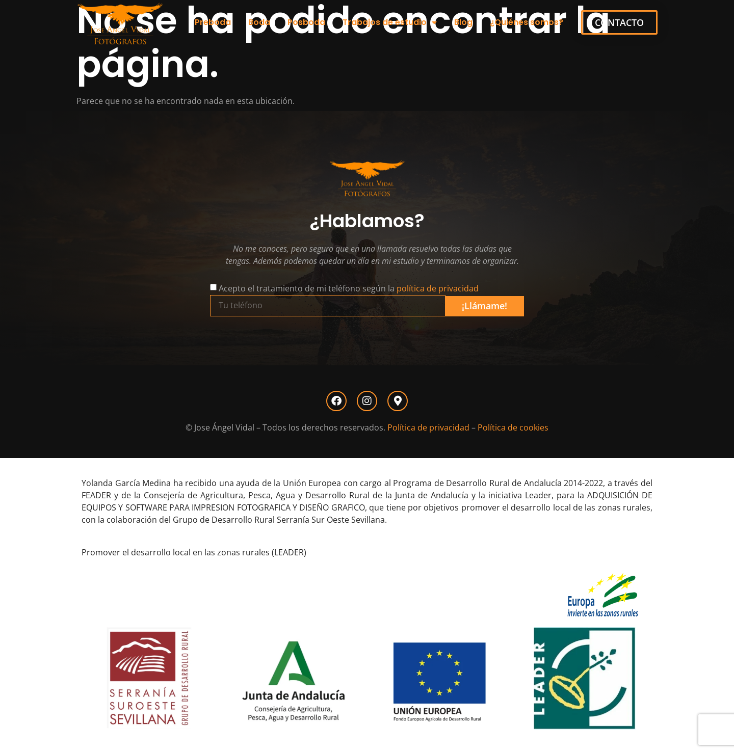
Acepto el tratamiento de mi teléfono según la (349, 288)
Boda (259, 22)
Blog (463, 22)
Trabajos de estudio (390, 22)
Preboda (213, 22)
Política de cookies (513, 427)
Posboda (306, 22)
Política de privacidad (428, 427)
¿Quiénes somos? (526, 22)
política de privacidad (438, 288)
